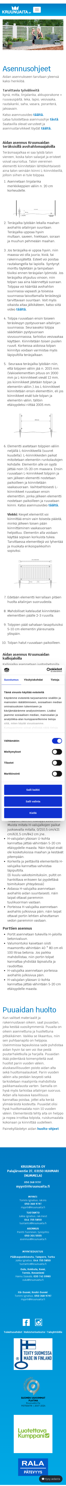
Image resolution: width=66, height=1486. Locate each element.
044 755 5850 (33, 1219)
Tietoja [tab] (55, 679)
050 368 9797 (33, 1203)
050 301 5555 (33, 1235)
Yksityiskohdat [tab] (33, 679)
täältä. (38, 115)
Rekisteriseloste (34, 1332)
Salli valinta (33, 801)
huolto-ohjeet (48, 1129)
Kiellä (32, 812)
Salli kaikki (33, 789)
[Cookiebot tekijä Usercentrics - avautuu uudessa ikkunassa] (47, 670)
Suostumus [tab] (11, 679)
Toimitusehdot (13, 1332)
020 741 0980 (42, 1276)
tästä (54, 119)
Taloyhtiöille (54, 1332)
